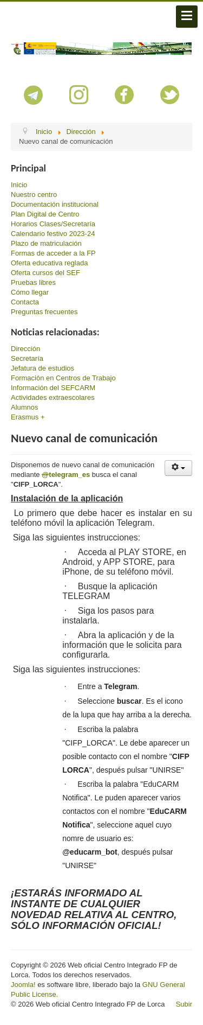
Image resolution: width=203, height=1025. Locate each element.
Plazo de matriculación (46, 243)
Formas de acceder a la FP (53, 253)
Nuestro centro (34, 194)
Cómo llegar (30, 292)
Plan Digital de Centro (45, 214)
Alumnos (24, 407)
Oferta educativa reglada (49, 263)
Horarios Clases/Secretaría (53, 224)
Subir (184, 1004)
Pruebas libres (33, 282)
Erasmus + (28, 417)
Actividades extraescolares (53, 397)
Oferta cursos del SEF (45, 273)
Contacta (25, 302)
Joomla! (23, 985)
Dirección (25, 349)
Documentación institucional (55, 204)
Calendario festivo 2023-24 (53, 234)
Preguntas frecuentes (44, 312)
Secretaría (27, 358)
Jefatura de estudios (42, 368)
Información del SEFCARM (53, 388)
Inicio (19, 185)
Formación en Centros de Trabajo (63, 378)
